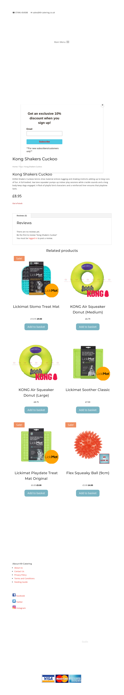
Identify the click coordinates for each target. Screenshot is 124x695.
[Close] (102, 105)
